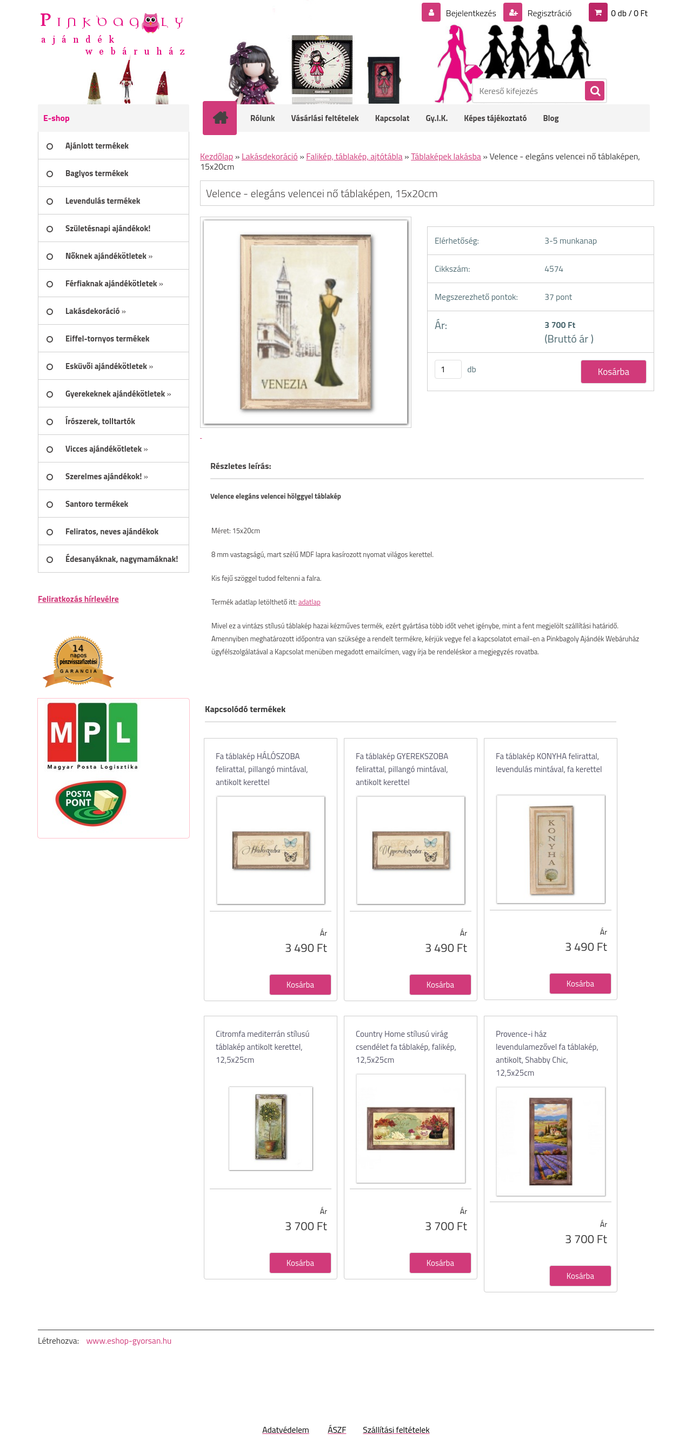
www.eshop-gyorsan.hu (128, 1340)
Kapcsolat (392, 118)
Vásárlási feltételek (325, 118)
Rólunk (262, 118)
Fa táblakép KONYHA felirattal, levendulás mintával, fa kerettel (549, 762)
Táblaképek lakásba (446, 156)
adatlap (309, 601)
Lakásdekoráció (270, 156)
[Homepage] (227, 117)
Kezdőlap (216, 156)
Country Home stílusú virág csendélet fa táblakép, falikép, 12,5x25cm (406, 1047)
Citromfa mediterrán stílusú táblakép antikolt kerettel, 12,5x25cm (262, 1047)
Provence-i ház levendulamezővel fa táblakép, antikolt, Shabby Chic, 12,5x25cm (547, 1053)
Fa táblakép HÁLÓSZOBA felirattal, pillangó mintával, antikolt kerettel (262, 769)
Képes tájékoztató (495, 118)
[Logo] (112, 33)
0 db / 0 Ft (629, 12)
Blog (550, 118)
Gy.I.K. (436, 118)
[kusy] (448, 369)
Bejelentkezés (471, 12)
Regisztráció (548, 12)
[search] (594, 91)
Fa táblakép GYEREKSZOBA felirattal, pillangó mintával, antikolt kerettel (402, 769)
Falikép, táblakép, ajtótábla (354, 156)
